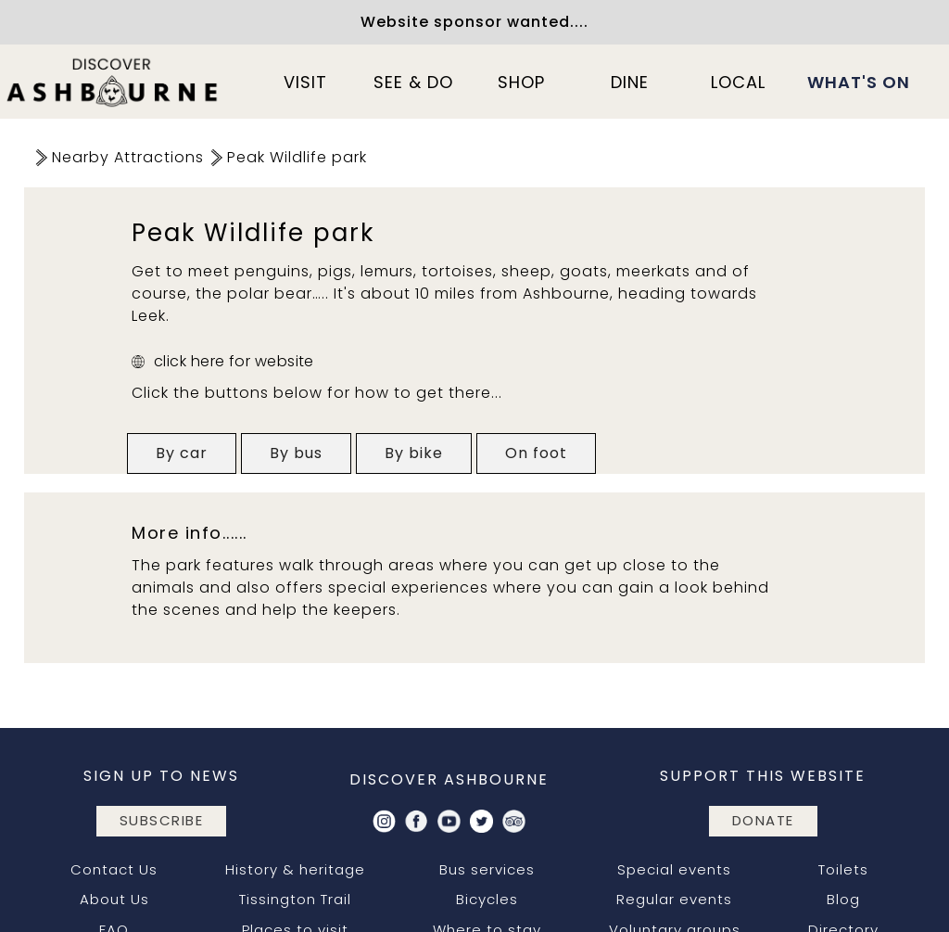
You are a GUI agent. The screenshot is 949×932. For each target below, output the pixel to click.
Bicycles (487, 899)
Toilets (843, 869)
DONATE (763, 820)
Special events (674, 869)
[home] (113, 81)
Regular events (674, 899)
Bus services (487, 869)
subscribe (162, 820)
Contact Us (114, 869)
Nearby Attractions (128, 157)
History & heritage (295, 869)
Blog (843, 899)
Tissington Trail (295, 899)
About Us (114, 899)
